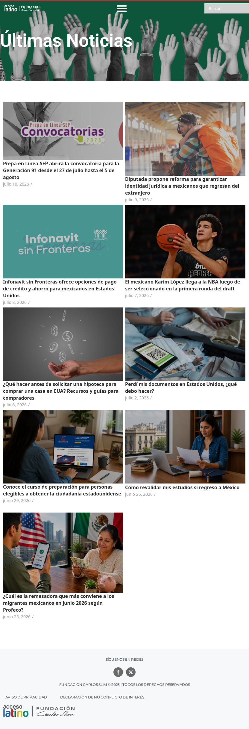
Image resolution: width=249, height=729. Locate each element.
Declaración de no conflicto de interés (102, 697)
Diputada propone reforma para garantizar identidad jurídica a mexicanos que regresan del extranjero (179, 186)
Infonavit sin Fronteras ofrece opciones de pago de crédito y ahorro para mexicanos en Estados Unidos (60, 288)
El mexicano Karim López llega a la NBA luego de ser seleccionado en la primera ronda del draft (179, 285)
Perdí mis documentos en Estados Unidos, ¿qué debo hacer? (177, 387)
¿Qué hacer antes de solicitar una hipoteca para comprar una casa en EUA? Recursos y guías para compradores (61, 391)
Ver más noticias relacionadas (124, 628)
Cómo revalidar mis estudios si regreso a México (179, 487)
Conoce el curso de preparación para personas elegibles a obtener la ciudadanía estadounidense (62, 490)
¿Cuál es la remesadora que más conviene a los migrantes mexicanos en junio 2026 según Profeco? (58, 603)
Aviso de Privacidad (26, 697)
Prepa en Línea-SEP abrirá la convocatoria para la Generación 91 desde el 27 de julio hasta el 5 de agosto (61, 170)
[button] (122, 8)
